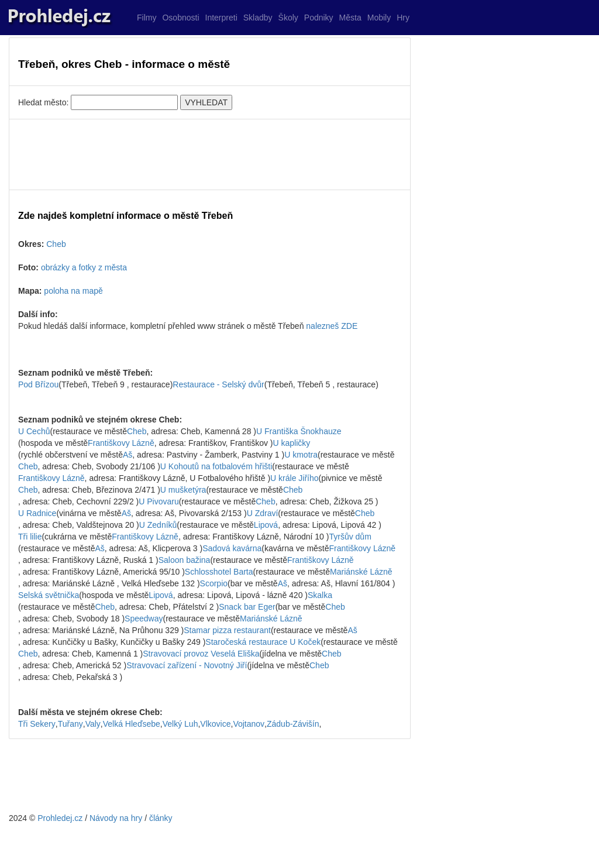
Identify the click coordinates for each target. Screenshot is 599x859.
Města (350, 17)
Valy (93, 724)
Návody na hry (115, 818)
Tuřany (70, 724)
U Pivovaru (158, 501)
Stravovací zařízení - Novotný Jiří (186, 665)
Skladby (258, 17)
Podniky (318, 17)
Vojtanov (248, 724)
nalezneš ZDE (331, 326)
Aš (127, 454)
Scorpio (214, 583)
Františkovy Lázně (121, 443)
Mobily (379, 17)
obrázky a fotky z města (84, 267)
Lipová (266, 525)
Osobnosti (180, 17)
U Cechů (34, 431)
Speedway (144, 618)
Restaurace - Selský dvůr (218, 384)
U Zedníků (158, 525)
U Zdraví (262, 513)
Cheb (56, 244)
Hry (403, 17)
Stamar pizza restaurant (227, 630)
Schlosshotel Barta (219, 571)
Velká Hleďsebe (131, 724)
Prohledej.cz (59, 818)
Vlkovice (215, 724)
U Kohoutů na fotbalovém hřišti (216, 466)
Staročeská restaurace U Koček (263, 642)
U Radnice (37, 513)
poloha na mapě (73, 291)
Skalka (320, 595)
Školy (288, 17)
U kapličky (292, 443)
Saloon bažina (185, 560)
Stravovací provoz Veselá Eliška (201, 653)
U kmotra (301, 454)
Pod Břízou (38, 384)
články (161, 818)
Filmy (146, 17)
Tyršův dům (350, 536)
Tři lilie (30, 536)
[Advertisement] (209, 154)
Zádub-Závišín (293, 724)
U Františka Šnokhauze (299, 431)
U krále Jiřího (294, 478)
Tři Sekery (37, 724)
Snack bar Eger (247, 606)
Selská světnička (48, 595)
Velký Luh (180, 724)
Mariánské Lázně (361, 571)
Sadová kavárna (231, 548)
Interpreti (221, 17)
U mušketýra (183, 489)
